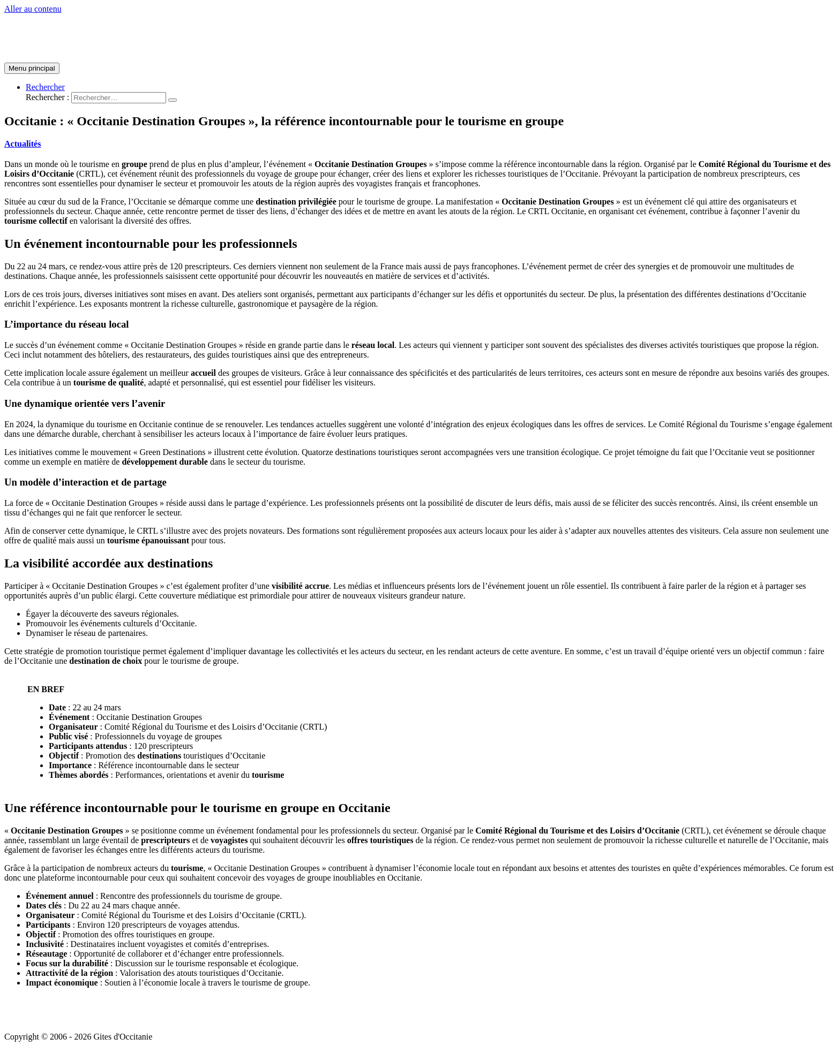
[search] (118, 97)
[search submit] (172, 100)
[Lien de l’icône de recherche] (45, 87)
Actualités (22, 143)
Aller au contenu (33, 8)
